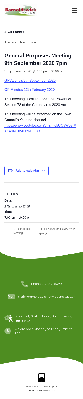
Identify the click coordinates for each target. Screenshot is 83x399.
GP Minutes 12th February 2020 (29, 90)
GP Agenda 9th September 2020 (30, 80)
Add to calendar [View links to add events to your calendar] (27, 170)
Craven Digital (48, 386)
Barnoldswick (47, 390)
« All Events (14, 32)
